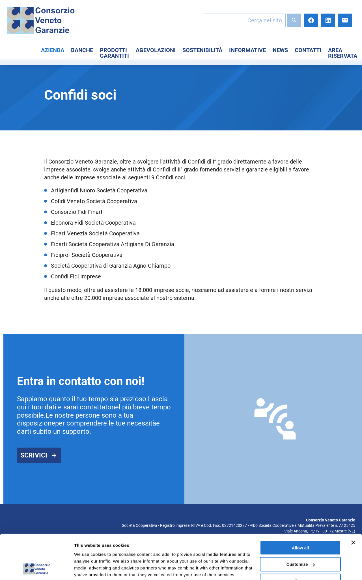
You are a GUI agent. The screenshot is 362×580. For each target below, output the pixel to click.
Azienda (52, 50)
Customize (300, 522)
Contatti (308, 50)
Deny (300, 539)
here (150, 553)
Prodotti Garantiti (114, 53)
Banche (82, 50)
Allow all (300, 506)
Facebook (311, 20)
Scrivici (33, 455)
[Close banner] (353, 501)
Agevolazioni (156, 50)
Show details (87, 568)
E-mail (345, 20)
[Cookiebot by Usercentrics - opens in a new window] (36, 569)
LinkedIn (328, 20)
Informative (247, 50)
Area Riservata (342, 53)
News (280, 50)
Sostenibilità (202, 50)
